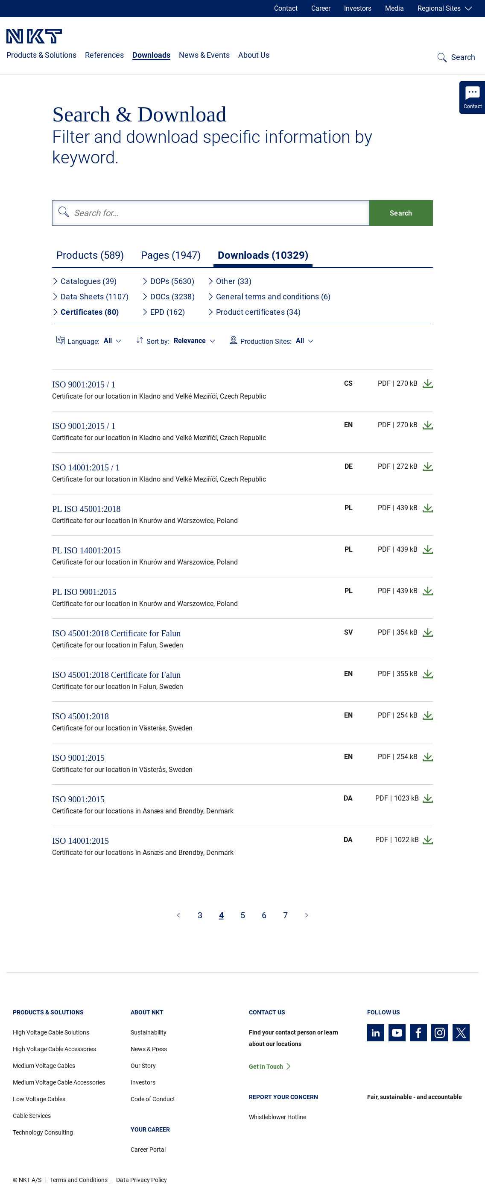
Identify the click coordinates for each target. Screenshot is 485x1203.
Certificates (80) (85, 311)
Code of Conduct (153, 1099)
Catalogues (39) (84, 281)
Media (394, 8)
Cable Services (32, 1115)
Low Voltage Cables (39, 1099)
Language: (83, 341)
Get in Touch (266, 1066)
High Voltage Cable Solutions (51, 1032)
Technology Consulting (43, 1132)
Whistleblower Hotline (277, 1117)
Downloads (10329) (263, 255)
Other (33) (229, 281)
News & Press (149, 1049)
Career (320, 8)
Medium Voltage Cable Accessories (59, 1082)
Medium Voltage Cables (44, 1065)
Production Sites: (266, 341)
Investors (357, 8)
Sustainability (149, 1032)
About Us (253, 54)
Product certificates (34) (254, 311)
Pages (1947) (171, 255)
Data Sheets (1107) (90, 296)
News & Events (204, 54)
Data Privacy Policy (141, 1179)
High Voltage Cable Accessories (54, 1049)
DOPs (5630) (168, 281)
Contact (286, 8)
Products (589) (90, 255)
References (104, 54)
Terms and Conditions (79, 1179)
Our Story (143, 1065)
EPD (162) (163, 311)
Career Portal (148, 1149)
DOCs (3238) (168, 296)
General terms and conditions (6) (269, 296)
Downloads (151, 54)
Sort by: (157, 341)
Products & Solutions (41, 54)
